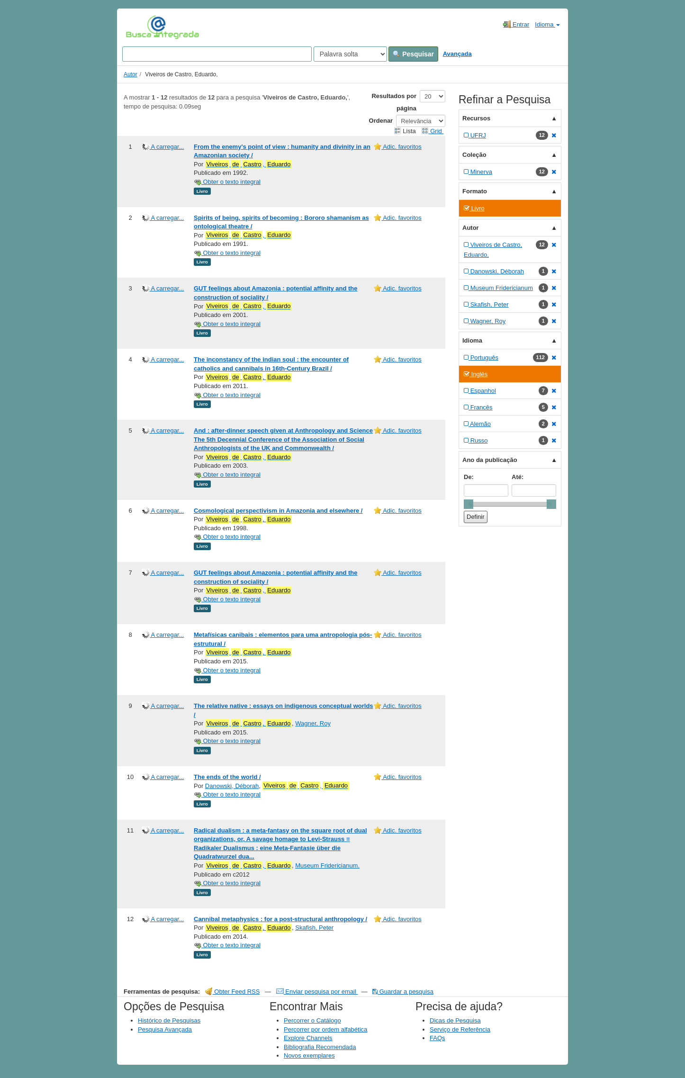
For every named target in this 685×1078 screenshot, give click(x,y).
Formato (474, 191)
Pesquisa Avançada (165, 1029)
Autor (130, 74)
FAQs (437, 1038)
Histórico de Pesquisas (169, 1020)
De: (469, 476)
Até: (517, 476)
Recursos (476, 118)
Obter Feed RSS (232, 991)
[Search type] (350, 54)
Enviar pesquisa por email (317, 991)
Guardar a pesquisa (402, 991)
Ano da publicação (489, 459)
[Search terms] (217, 54)
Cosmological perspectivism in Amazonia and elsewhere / (278, 510)
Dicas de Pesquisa (455, 1020)
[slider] (468, 504)
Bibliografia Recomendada (320, 1047)
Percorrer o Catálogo (312, 1020)
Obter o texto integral (227, 181)
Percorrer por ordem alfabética (325, 1029)
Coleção (474, 154)
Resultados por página (393, 102)
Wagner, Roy (313, 723)
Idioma (547, 24)
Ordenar (381, 120)
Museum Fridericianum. (327, 865)
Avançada (457, 53)
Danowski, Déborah (232, 785)
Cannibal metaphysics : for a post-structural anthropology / (280, 919)
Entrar (516, 24)
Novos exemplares (309, 1055)
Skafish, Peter (314, 927)
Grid (432, 131)
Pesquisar (413, 54)
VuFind (140, 27)
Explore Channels (308, 1038)
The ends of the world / (227, 776)
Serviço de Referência (460, 1029)
